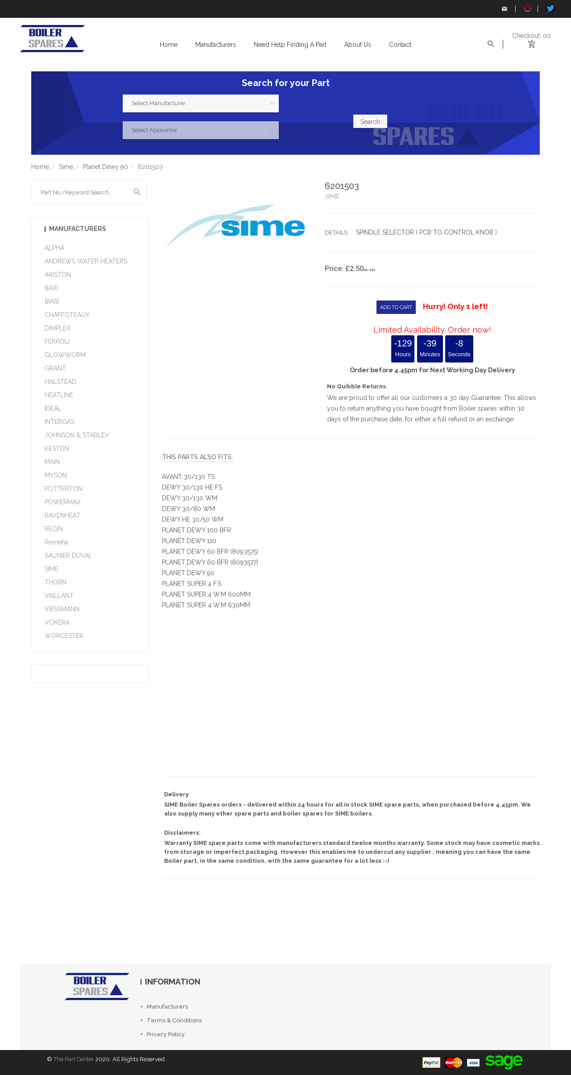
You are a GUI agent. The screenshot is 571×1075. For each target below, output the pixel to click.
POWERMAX (63, 502)
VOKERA (57, 622)
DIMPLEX (57, 328)
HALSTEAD (60, 381)
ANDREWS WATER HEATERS (86, 261)
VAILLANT (59, 595)
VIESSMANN (62, 609)
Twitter (550, 8)
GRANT (55, 368)
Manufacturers (215, 44)
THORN (55, 582)
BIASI (52, 301)
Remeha (56, 542)
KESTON (57, 448)
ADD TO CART (396, 307)
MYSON (56, 475)
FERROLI (57, 341)
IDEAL (53, 408)
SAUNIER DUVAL (68, 555)
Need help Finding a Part (290, 44)
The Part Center (74, 1059)
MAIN (52, 461)
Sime (66, 166)
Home (169, 44)
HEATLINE (59, 395)
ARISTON (58, 274)
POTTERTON (63, 488)
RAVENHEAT (62, 515)
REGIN (54, 528)
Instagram (527, 8)
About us (357, 44)
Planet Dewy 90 (105, 166)
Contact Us (504, 9)
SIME (51, 569)
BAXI (51, 288)
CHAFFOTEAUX (67, 314)
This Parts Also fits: (197, 457)
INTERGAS (59, 421)
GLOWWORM (65, 354)
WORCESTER (64, 635)
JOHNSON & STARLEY (77, 435)
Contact (400, 44)
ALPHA (54, 247)
